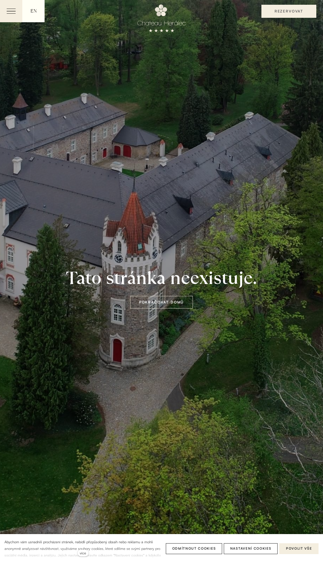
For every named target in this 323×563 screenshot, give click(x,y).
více (83, 553)
